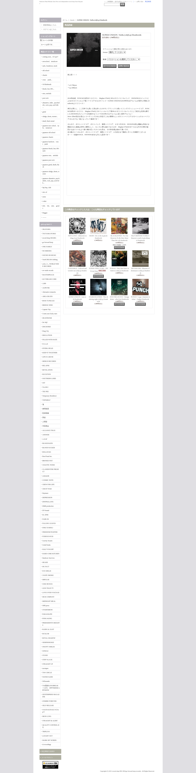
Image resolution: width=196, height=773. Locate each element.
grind (44, 112)
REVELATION (47, 370)
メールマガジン (47, 757)
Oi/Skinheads (46, 84)
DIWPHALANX (47, 502)
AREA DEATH (47, 296)
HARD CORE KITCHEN (50, 554)
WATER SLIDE (47, 677)
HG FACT (45, 567)
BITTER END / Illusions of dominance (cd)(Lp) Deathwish (140, 270)
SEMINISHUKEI (48, 642)
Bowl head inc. (47, 456)
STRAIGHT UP (47, 664)
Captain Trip (46, 309)
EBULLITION (47, 335)
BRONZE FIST (47, 461)
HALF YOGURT (48, 549)
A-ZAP (44, 439)
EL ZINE (45, 515)
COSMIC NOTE (47, 480)
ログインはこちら (49, 29)
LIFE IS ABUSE (47, 357)
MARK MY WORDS (49, 740)
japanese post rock (48, 160)
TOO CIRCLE (47, 673)
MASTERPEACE (48, 275)
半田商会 (45, 426)
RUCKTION (46, 374)
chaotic (44, 75)
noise (44, 197)
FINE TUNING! (47, 528)
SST (43, 383)
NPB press (45, 606)
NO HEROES (46, 251)
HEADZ (45, 562)
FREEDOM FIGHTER (49, 532)
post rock (45, 98)
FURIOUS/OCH (47, 536)
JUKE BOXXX (47, 584)
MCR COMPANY (48, 597)
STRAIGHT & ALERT (50, 721)
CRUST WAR (47, 489)
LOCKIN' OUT (47, 736)
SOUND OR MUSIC (49, 255)
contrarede (45, 476)
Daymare (45, 493)
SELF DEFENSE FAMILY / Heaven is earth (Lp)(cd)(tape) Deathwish (140, 238)
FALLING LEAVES (49, 523)
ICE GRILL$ (46, 571)
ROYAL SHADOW (48, 638)
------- (44, 217)
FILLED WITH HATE (49, 340)
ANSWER (45, 435)
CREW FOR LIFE (48, 484)
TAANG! (45, 387)
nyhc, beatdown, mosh (49, 66)
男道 (44, 417)
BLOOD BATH (47, 443)
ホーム (65, 20)
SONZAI (45, 651)
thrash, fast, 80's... (48, 89)
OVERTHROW (47, 610)
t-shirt (44, 201)
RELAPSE (45, 366)
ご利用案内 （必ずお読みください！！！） (119, 1)
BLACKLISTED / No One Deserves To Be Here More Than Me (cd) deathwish (119, 238)
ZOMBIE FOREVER (49, 701)
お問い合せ (140, 1)
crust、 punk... (47, 80)
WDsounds (46, 681)
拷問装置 (45, 409)
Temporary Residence (49, 396)
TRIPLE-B (46, 732)
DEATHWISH (47, 318)
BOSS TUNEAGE (48, 301)
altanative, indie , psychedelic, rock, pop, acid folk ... (50, 105)
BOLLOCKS (46, 452)
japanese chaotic (47, 137)
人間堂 (44, 422)
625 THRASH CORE (49, 279)
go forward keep (47, 242)
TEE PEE (45, 391)
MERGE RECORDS (49, 361)
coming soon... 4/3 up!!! (50, 57)
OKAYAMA (46, 229)
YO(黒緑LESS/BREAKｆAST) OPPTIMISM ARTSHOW (51, 688)
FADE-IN (45, 519)
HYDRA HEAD (47, 348)
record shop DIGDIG (49, 238)
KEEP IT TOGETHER (49, 353)
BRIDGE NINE (47, 305)
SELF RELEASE (48, 705)
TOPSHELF (46, 400)
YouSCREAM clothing (49, 260)
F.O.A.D (45, 344)
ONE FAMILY (47, 247)
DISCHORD (46, 327)
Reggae (44, 213)
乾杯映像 (45, 413)
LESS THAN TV (48, 588)
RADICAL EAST (48, 629)
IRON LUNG (46, 716)
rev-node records (47, 270)
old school (45, 70)
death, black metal (48, 121)
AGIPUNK (46, 288)
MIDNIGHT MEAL (49, 601)
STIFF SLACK (47, 660)
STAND (45, 655)
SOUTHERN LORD (49, 378)
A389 (44, 283)
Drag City (45, 331)
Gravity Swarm (47, 541)
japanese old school (48, 132)
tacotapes (45, 668)
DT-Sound (45, 510)
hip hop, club (46, 187)
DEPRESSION (47, 497)
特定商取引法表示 (48, 751)
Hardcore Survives (48, 558)
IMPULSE (45, 580)
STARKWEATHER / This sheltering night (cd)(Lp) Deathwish (98, 299)
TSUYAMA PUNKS (49, 234)
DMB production (47, 506)
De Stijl (44, 322)
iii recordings (46, 744)
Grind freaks (46, 545)
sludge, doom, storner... (50, 116)
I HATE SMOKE (48, 575)
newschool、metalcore (50, 61)
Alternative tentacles (49, 292)
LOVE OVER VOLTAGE (50, 592)
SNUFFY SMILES (48, 647)
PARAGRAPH (47, 614)
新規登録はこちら (49, 25)
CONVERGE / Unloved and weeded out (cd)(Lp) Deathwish (77, 270)
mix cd (44, 192)
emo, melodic (46, 93)
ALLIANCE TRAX (48, 430)
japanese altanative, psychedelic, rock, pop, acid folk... (50, 180)
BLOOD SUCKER (48, 448)
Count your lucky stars (49, 314)
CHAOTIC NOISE (48, 465)
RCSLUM (45, 634)
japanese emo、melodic (50, 155)
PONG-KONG (47, 618)
